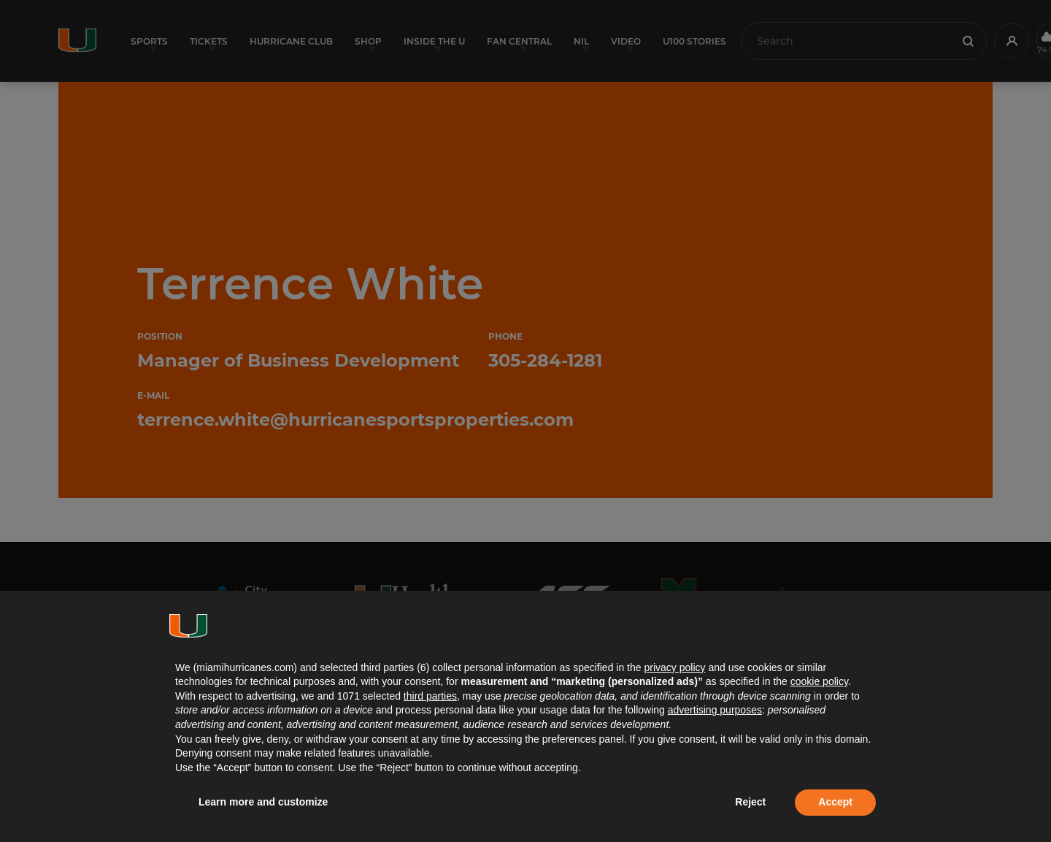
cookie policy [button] (819, 681)
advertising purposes (715, 710)
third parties (430, 696)
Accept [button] (835, 802)
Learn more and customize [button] (263, 802)
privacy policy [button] (674, 667)
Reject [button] (750, 802)
